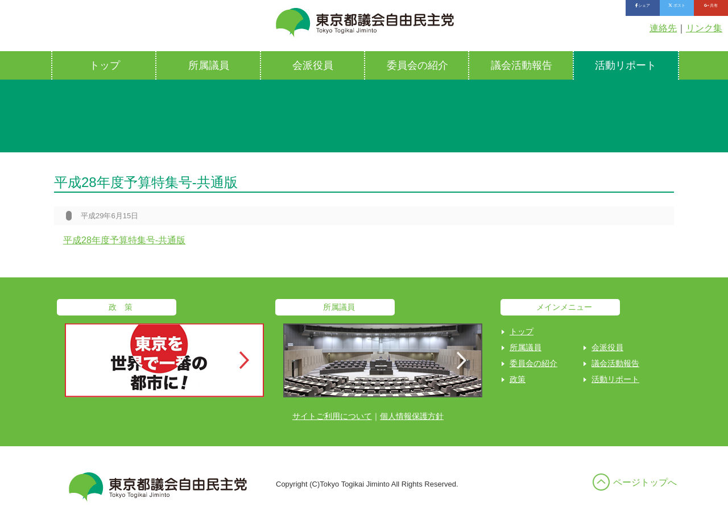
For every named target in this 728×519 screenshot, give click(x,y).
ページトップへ (645, 482)
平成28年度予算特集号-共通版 (124, 240)
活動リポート (625, 65)
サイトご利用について (332, 416)
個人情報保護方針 (412, 416)
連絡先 (663, 28)
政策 (518, 379)
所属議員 (208, 65)
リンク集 (704, 28)
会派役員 (312, 65)
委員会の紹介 (417, 65)
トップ (104, 65)
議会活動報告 (521, 65)
